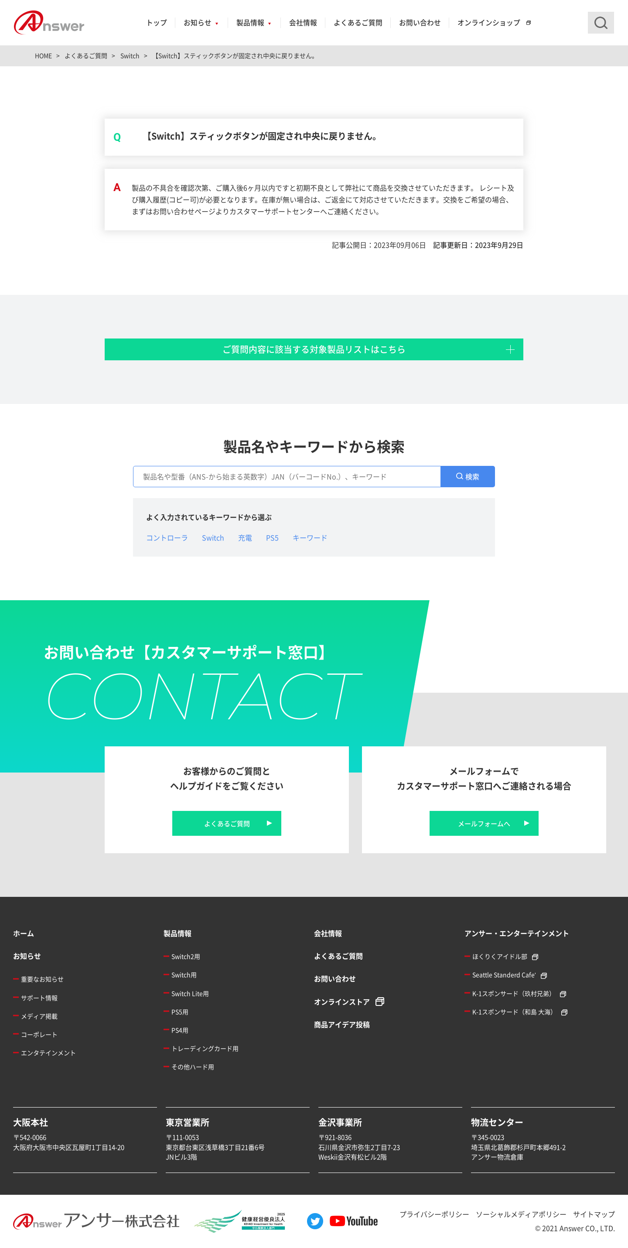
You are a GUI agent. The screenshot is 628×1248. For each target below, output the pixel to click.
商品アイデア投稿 (342, 1024)
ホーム (23, 933)
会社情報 (303, 22)
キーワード (310, 537)
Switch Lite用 (190, 993)
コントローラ (167, 537)
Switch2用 (185, 956)
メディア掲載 (39, 1016)
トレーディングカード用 (205, 1048)
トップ (156, 22)
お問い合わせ (420, 22)
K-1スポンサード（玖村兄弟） (513, 993)
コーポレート (39, 1034)
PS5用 (179, 1011)
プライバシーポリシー (434, 1214)
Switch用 (184, 974)
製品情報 (250, 22)
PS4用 (179, 1030)
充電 (245, 537)
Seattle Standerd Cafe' (504, 974)
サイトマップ (594, 1214)
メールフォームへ (484, 823)
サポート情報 (39, 997)
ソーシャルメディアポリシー (521, 1214)
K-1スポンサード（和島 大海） (514, 1011)
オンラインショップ (488, 22)
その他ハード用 (192, 1066)
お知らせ (198, 22)
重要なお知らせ (42, 978)
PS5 (272, 537)
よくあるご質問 (358, 22)
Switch (213, 537)
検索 (472, 476)
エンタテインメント (48, 1052)
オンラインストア (342, 1001)
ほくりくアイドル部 (499, 956)
